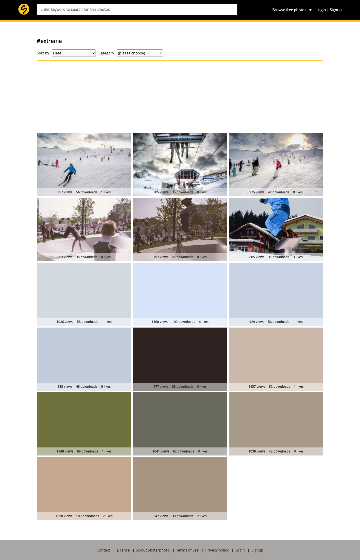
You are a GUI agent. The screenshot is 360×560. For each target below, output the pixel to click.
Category (106, 53)
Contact (103, 550)
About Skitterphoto (153, 550)
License (123, 550)
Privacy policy (217, 550)
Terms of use (187, 550)
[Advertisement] (180, 97)
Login (321, 9)
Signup (336, 9)
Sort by (43, 53)
